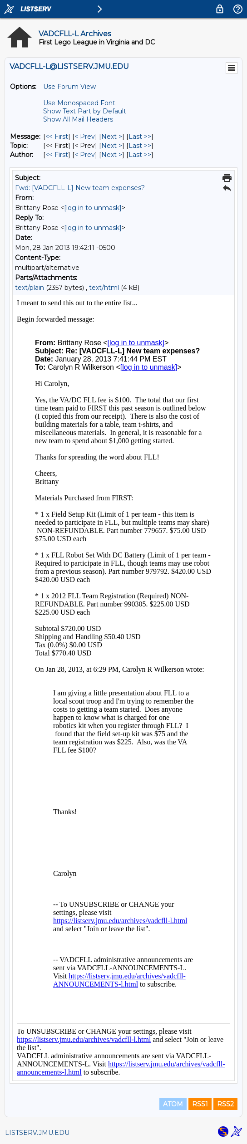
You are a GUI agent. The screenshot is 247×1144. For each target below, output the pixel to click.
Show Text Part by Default (84, 111)
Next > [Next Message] (111, 136)
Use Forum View (69, 87)
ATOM (173, 1104)
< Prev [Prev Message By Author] (84, 155)
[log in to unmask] (93, 208)
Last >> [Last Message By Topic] (139, 146)
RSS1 (200, 1104)
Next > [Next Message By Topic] (111, 146)
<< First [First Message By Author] (56, 155)
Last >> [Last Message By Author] (139, 155)
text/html (104, 288)
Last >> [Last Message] (139, 136)
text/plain (29, 288)
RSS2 (225, 1104)
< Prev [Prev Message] (84, 136)
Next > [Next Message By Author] (111, 155)
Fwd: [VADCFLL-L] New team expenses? (80, 188)
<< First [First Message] (56, 136)
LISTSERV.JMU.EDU (37, 1133)
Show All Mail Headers (78, 119)
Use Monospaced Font (79, 103)
